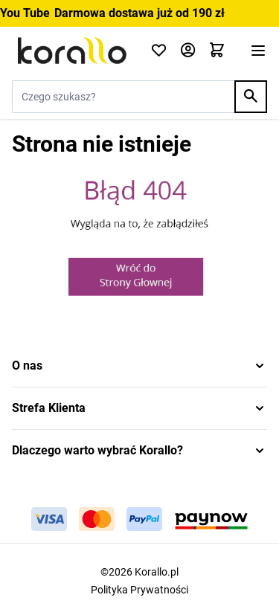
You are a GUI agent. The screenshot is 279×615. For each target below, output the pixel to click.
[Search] (250, 96)
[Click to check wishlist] (158, 51)
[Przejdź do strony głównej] (72, 50)
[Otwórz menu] (258, 50)
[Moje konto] (187, 51)
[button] (139, 366)
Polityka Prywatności (139, 590)
